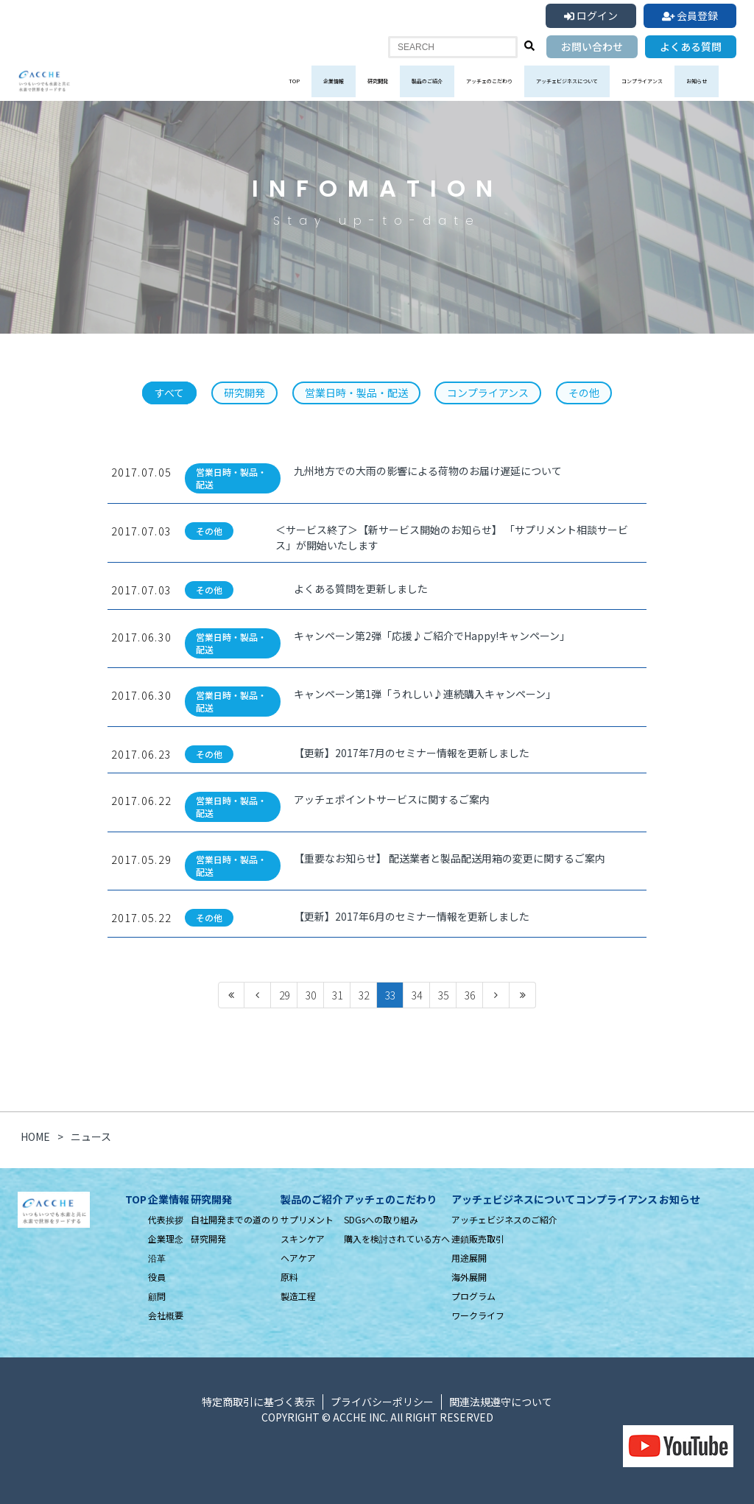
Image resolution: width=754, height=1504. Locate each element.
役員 (157, 1277)
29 (284, 995)
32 (364, 995)
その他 (583, 392)
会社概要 (165, 1315)
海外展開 (469, 1277)
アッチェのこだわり (489, 81)
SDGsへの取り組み (381, 1219)
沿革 (157, 1257)
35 (443, 995)
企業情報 (333, 81)
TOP (294, 81)
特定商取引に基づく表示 (258, 1401)
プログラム (473, 1296)
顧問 (157, 1296)
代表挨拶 (165, 1219)
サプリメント (307, 1219)
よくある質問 (691, 46)
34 (417, 995)
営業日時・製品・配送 (356, 392)
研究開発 (377, 81)
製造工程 (298, 1296)
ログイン (591, 15)
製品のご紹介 (427, 81)
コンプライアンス (642, 81)
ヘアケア (298, 1257)
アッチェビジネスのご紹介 (504, 1219)
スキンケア (303, 1238)
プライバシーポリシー (382, 1401)
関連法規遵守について (500, 1401)
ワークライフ (477, 1315)
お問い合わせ (592, 46)
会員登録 (690, 15)
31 (337, 995)
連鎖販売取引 (477, 1238)
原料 (289, 1277)
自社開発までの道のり (235, 1219)
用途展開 (469, 1257)
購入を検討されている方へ (397, 1238)
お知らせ (696, 81)
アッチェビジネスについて (567, 81)
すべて (169, 392)
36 (470, 995)
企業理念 (165, 1238)
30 (311, 995)
